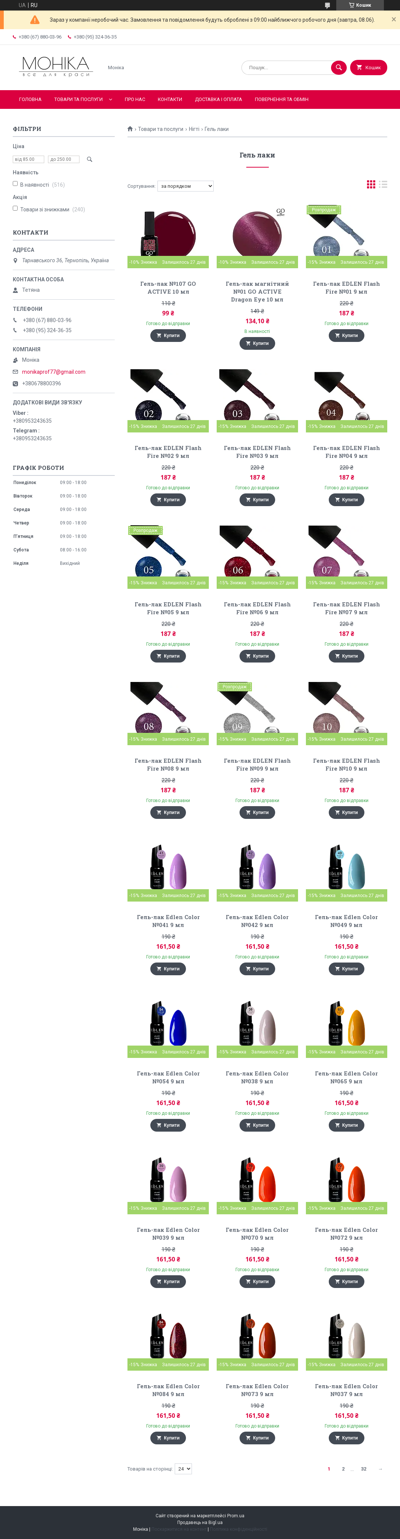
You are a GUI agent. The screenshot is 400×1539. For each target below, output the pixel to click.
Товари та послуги (78, 99)
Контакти (170, 99)
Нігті (194, 129)
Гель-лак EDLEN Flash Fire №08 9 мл (168, 764)
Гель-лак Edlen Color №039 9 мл (168, 1233)
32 (363, 1469)
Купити (172, 335)
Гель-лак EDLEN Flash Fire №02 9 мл (168, 451)
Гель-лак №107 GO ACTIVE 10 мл (168, 287)
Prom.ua (235, 1515)
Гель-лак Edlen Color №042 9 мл (257, 920)
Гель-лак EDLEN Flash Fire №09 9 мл (257, 764)
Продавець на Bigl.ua (200, 1522)
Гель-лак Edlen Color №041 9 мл (168, 920)
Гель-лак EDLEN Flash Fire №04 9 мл (346, 451)
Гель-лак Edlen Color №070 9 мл (257, 1233)
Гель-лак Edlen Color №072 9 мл (346, 1233)
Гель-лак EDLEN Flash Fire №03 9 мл (257, 451)
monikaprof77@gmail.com (53, 372)
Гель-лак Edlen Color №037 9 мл (346, 1390)
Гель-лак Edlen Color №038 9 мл (257, 1077)
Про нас (135, 99)
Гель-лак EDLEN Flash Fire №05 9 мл (168, 608)
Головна (30, 99)
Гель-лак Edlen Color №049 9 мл (346, 920)
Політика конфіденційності (238, 1529)
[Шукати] (339, 68)
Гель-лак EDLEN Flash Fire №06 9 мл (257, 608)
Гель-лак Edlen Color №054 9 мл (168, 1077)
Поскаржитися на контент (179, 1529)
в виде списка (383, 186)
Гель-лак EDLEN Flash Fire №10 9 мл (346, 764)
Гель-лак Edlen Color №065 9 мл (346, 1077)
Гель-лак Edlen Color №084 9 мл (168, 1390)
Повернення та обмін (282, 99)
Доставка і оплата (218, 99)
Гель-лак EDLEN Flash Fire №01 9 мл (346, 287)
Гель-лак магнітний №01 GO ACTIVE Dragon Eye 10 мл (257, 291)
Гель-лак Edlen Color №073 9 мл (257, 1390)
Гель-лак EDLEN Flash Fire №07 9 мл (346, 608)
